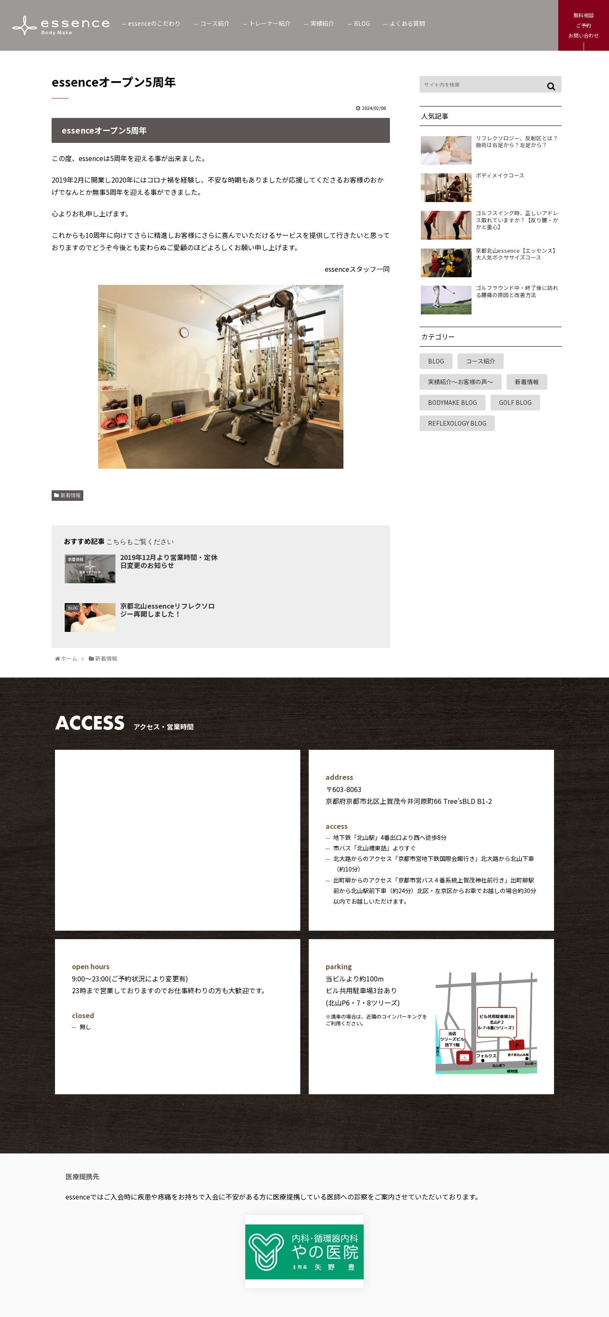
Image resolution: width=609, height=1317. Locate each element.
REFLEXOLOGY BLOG (457, 423)
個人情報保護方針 (223, 1280)
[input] (491, 84)
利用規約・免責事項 (292, 1280)
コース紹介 (480, 361)
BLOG (436, 361)
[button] (553, 86)
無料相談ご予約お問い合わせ (583, 25)
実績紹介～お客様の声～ (460, 381)
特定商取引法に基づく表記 (373, 1280)
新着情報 (70, 495)
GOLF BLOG (515, 402)
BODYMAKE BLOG (452, 402)
